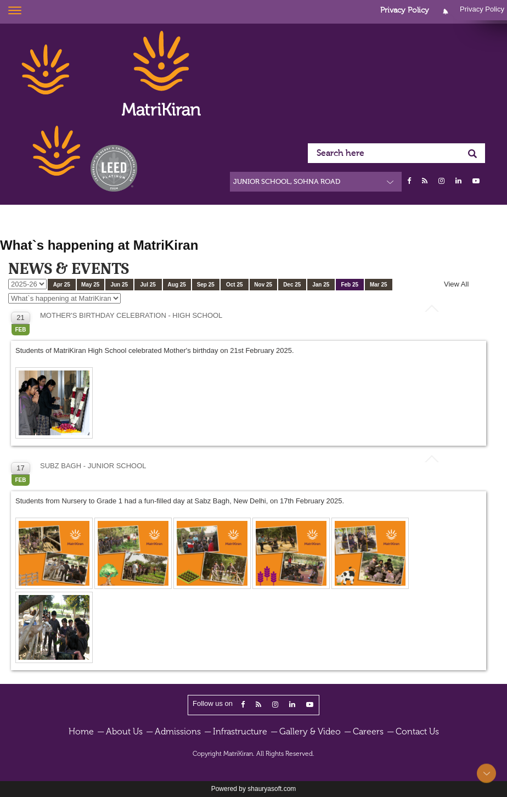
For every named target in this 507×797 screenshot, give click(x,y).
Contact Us (417, 731)
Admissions (178, 731)
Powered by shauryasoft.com (253, 789)
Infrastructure (240, 731)
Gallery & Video (310, 731)
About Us (124, 731)
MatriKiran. (239, 753)
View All (456, 284)
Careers (368, 731)
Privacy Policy (404, 10)
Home (81, 731)
